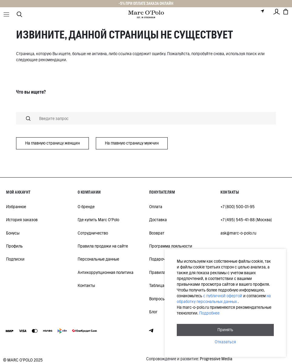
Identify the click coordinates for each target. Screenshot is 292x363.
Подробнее (209, 313)
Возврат (156, 233)
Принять (225, 330)
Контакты (86, 285)
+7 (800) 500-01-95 (237, 207)
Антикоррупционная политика (105, 272)
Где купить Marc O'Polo (98, 220)
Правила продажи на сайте (103, 246)
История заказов (22, 220)
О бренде (86, 207)
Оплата (155, 207)
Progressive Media (216, 359)
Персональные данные (98, 259)
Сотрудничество (93, 233)
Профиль (14, 246)
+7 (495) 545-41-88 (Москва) (246, 220)
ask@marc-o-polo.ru (238, 233)
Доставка (158, 220)
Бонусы (12, 233)
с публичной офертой (222, 296)
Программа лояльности (170, 246)
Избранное (16, 207)
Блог (153, 312)
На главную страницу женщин (52, 143)
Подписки (15, 259)
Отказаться (225, 342)
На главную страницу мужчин (132, 143)
